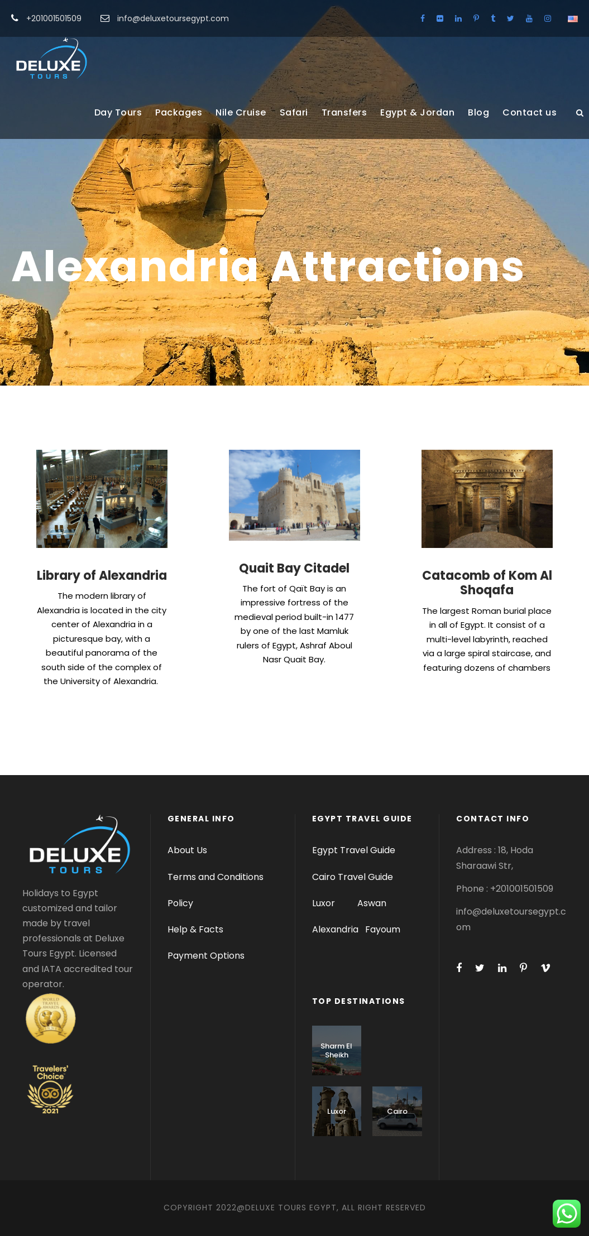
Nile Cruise (241, 112)
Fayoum (382, 929)
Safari (294, 112)
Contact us (529, 112)
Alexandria (335, 929)
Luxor (324, 903)
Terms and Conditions (215, 877)
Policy (180, 903)
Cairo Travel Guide (352, 877)
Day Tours (118, 112)
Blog (478, 112)
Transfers (344, 112)
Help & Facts (195, 929)
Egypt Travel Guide (353, 850)
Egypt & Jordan (417, 112)
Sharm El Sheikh (336, 1050)
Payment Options (206, 955)
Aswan (371, 903)
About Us (187, 850)
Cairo (397, 1111)
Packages (178, 112)
